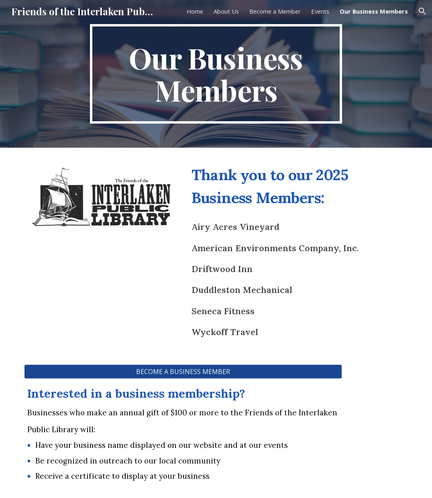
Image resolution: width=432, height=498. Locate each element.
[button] (422, 11)
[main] (216, 74)
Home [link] (195, 11)
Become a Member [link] (275, 11)
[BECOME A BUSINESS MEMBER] (183, 371)
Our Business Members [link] (374, 11)
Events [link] (320, 11)
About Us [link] (226, 11)
